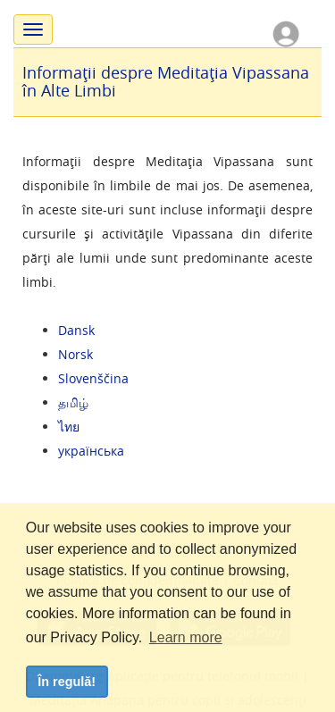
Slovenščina (93, 378)
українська (91, 450)
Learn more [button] (185, 637)
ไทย (69, 426)
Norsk (75, 354)
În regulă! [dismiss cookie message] (67, 681)
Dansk (76, 330)
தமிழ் (73, 402)
